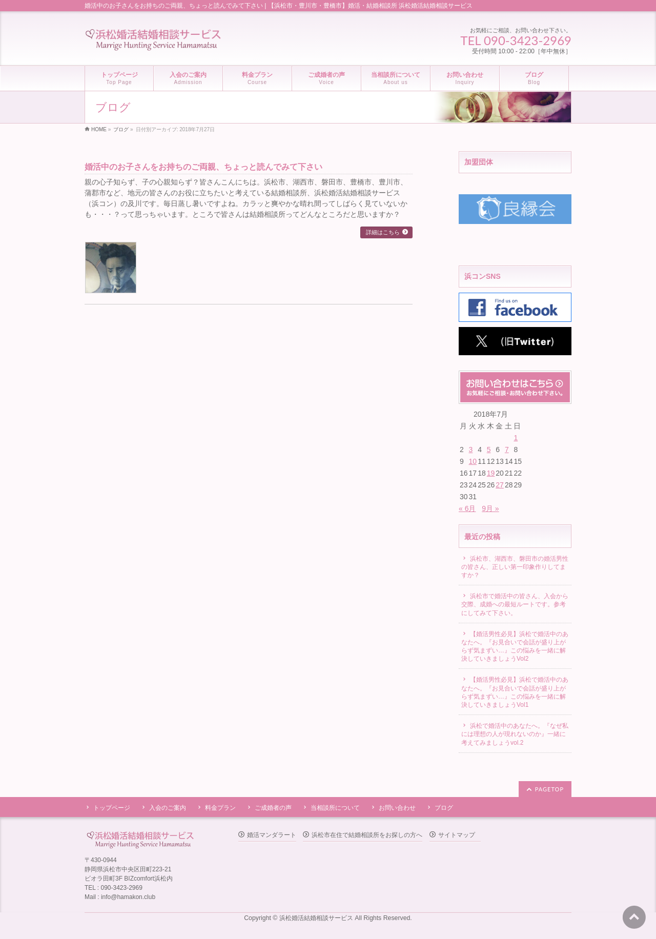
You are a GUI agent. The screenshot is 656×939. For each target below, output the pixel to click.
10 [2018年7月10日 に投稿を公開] (473, 461)
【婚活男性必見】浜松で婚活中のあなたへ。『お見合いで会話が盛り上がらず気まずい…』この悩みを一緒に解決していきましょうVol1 (514, 692)
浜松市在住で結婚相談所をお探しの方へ (367, 835)
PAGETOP (549, 789)
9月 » (490, 508)
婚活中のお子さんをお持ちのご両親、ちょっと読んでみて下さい (203, 166)
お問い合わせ (397, 807)
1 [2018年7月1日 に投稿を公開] (516, 438)
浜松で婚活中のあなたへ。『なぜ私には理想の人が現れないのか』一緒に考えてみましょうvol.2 (514, 734)
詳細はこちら (383, 232)
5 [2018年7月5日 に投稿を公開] (489, 449)
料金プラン (220, 807)
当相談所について (335, 807)
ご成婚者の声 (273, 807)
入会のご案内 (167, 807)
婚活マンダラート (271, 835)
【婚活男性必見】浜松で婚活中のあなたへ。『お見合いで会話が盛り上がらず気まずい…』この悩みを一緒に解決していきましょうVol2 (514, 646)
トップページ (111, 807)
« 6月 (467, 508)
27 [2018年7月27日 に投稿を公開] (500, 485)
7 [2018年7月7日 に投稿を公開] (507, 449)
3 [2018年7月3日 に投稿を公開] (471, 449)
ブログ (444, 807)
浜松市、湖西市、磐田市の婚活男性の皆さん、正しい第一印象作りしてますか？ (514, 567)
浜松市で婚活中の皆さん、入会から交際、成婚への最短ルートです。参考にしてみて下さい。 (514, 604)
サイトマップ (456, 835)
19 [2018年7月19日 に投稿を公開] (491, 473)
